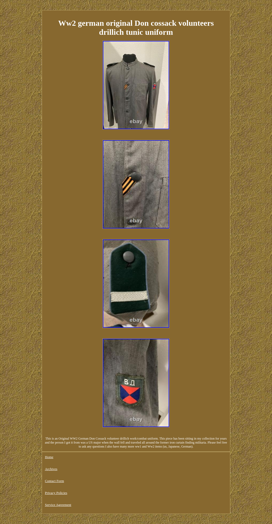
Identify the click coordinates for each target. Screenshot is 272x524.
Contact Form (54, 481)
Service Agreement (58, 505)
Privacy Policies (56, 493)
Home (49, 457)
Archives (51, 469)
